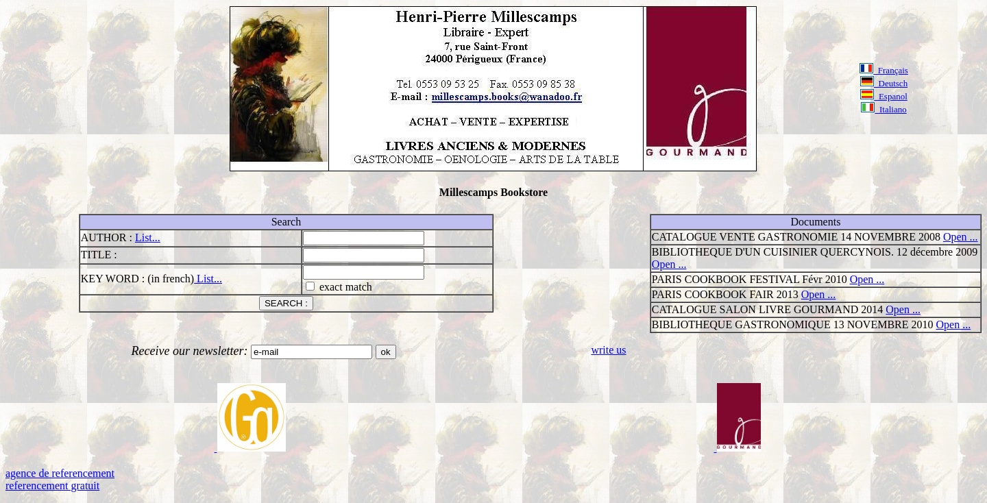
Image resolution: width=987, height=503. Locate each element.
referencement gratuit (52, 485)
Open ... (960, 237)
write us (608, 350)
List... (147, 237)
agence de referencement (59, 473)
